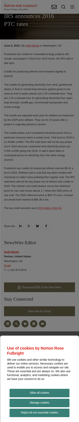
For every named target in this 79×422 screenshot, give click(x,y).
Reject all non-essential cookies (39, 412)
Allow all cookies (39, 392)
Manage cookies (39, 402)
